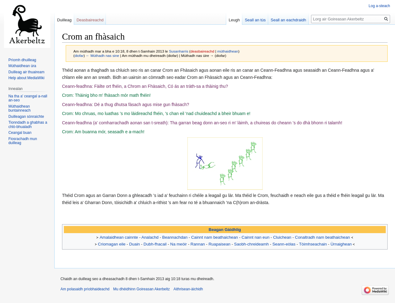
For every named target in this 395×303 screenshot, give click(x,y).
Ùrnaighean (341, 244)
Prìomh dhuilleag (22, 60)
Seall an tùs (255, 20)
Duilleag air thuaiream (26, 72)
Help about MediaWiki (26, 78)
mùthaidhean (227, 51)
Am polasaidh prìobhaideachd (85, 289)
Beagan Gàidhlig (225, 229)
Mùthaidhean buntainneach (19, 108)
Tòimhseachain (313, 244)
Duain (134, 244)
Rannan (197, 244)
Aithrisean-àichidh (188, 289)
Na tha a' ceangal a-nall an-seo (27, 98)
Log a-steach (379, 6)
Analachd (149, 237)
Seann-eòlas (284, 244)
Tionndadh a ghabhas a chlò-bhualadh (27, 124)
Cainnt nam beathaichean (214, 237)
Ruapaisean (220, 244)
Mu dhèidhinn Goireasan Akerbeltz (141, 289)
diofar (79, 55)
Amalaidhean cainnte (119, 237)
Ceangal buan (19, 132)
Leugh (234, 20)
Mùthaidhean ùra (22, 66)
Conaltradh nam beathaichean (322, 237)
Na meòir (178, 244)
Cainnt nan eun (255, 237)
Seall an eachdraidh (288, 20)
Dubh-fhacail (155, 244)
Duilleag (64, 20)
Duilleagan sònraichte (26, 116)
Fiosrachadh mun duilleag (22, 141)
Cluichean (282, 237)
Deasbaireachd (90, 20)
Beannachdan (175, 237)
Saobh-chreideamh (251, 244)
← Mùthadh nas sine (102, 55)
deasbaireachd (202, 51)
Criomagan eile (111, 244)
